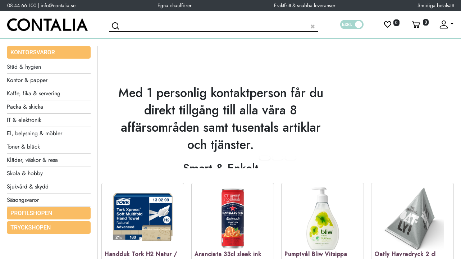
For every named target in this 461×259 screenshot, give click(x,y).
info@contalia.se (58, 5)
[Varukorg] (419, 24)
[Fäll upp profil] (446, 24)
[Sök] (116, 27)
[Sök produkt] (213, 25)
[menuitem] (49, 213)
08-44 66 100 (21, 5)
